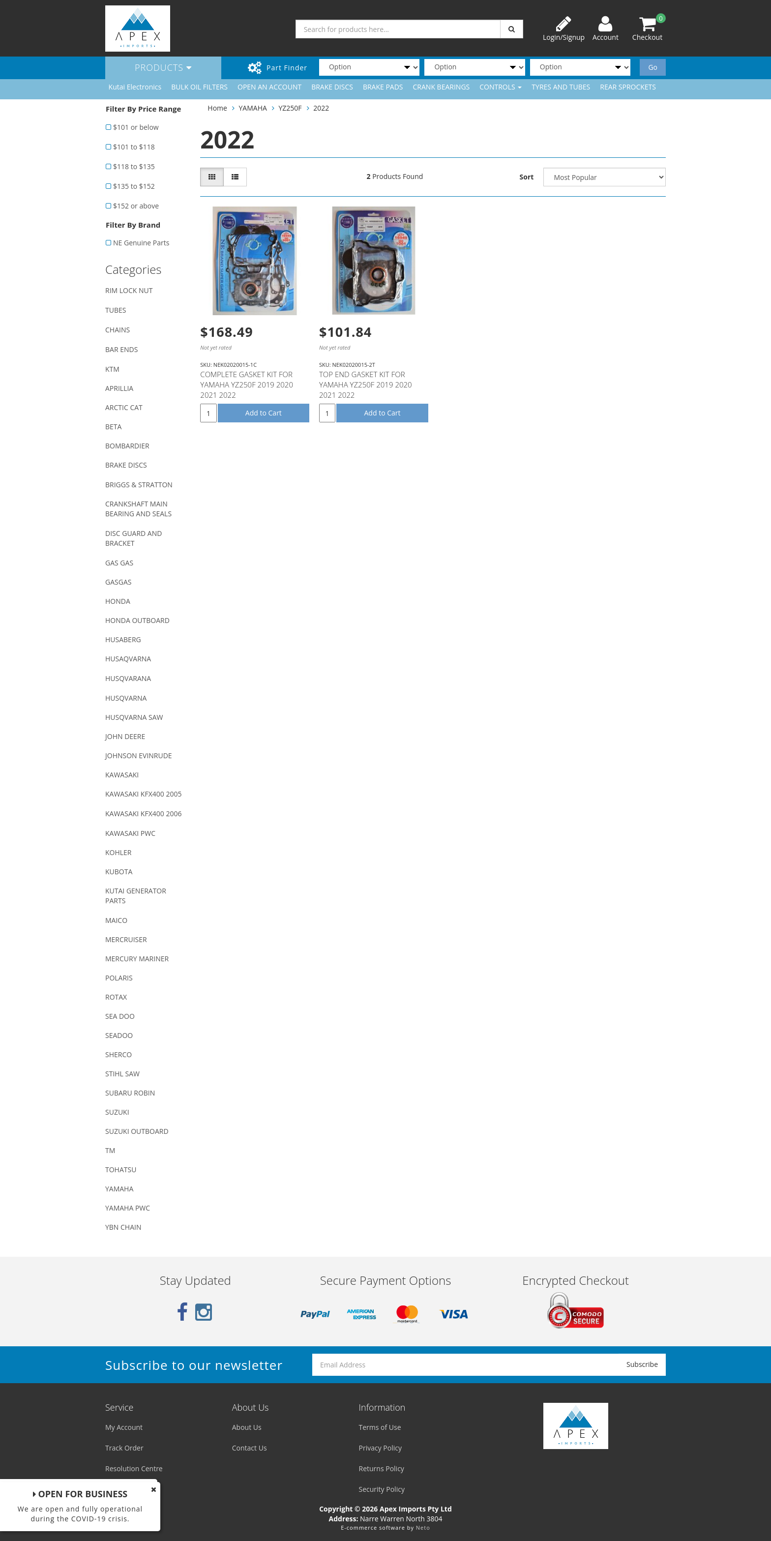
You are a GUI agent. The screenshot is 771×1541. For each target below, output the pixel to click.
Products (163, 67)
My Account (124, 1427)
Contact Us (249, 1447)
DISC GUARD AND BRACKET (133, 538)
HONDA (117, 601)
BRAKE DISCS (332, 86)
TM (110, 1150)
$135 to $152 (134, 186)
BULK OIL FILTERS (199, 86)
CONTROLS (500, 86)
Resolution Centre (134, 1468)
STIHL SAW (122, 1073)
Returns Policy (381, 1468)
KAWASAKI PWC (130, 833)
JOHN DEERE (125, 736)
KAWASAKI (122, 774)
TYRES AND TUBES (561, 86)
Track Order (124, 1447)
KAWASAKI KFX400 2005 (143, 794)
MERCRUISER (126, 939)
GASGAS (118, 582)
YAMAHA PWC (127, 1208)
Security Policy (382, 1489)
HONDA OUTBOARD (137, 620)
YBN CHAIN (123, 1227)
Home (217, 108)
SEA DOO (120, 1016)
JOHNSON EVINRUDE (138, 755)
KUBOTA (118, 871)
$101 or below (136, 127)
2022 (321, 108)
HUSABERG (123, 639)
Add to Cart (263, 412)
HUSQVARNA (126, 698)
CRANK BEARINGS (441, 86)
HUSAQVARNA (128, 658)
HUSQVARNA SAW (134, 717)
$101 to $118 (134, 146)
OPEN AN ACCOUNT (269, 86)
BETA (113, 426)
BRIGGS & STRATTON (139, 484)
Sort (527, 176)
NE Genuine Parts (141, 242)
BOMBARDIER (127, 445)
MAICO (116, 920)
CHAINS (117, 329)
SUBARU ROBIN (130, 1092)
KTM (112, 369)
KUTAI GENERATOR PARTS (135, 895)
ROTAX (116, 997)
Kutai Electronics (135, 86)
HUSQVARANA (128, 678)
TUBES (115, 310)
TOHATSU (120, 1169)
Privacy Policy (380, 1447)
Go (652, 67)
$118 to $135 (134, 166)
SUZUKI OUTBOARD (137, 1131)
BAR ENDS (121, 349)
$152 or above (136, 205)
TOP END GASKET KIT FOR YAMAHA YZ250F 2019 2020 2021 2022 (365, 384)
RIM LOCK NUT (128, 290)
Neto (423, 1527)
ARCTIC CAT (124, 407)
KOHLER (118, 852)
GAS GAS (119, 562)
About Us (247, 1427)
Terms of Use (380, 1427)
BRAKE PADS (383, 86)
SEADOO (119, 1035)
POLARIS (119, 977)
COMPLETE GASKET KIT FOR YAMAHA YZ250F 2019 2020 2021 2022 (246, 384)
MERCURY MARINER (137, 958)
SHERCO (118, 1054)
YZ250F (290, 108)
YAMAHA (119, 1188)
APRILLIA (119, 388)
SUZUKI (117, 1112)
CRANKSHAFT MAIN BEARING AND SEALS (138, 508)
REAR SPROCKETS (628, 86)
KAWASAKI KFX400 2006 (143, 813)
